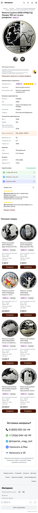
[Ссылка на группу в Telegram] (19, 492)
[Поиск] (24, 2)
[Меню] (2, 3)
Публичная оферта (7, 498)
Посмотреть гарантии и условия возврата (16, 76)
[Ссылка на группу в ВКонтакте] (23, 492)
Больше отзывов (9, 210)
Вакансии (4, 495)
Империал (9, 3)
